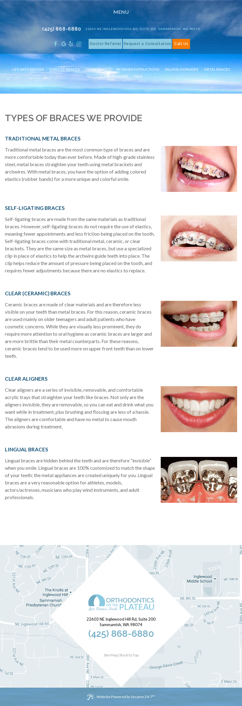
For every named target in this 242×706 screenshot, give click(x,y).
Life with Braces (27, 69)
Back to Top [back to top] (129, 655)
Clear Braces (97, 69)
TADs (138, 76)
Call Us (181, 44)
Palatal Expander (181, 69)
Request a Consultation (147, 44)
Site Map (111, 655)
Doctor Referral (105, 44)
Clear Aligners (114, 76)
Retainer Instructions (137, 69)
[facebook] (55, 44)
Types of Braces (64, 69)
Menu (120, 12)
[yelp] (70, 44)
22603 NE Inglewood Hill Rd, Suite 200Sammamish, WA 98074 (121, 622)
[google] (63, 44)
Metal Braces (217, 69)
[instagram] (78, 44)
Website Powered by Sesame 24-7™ (126, 696)
